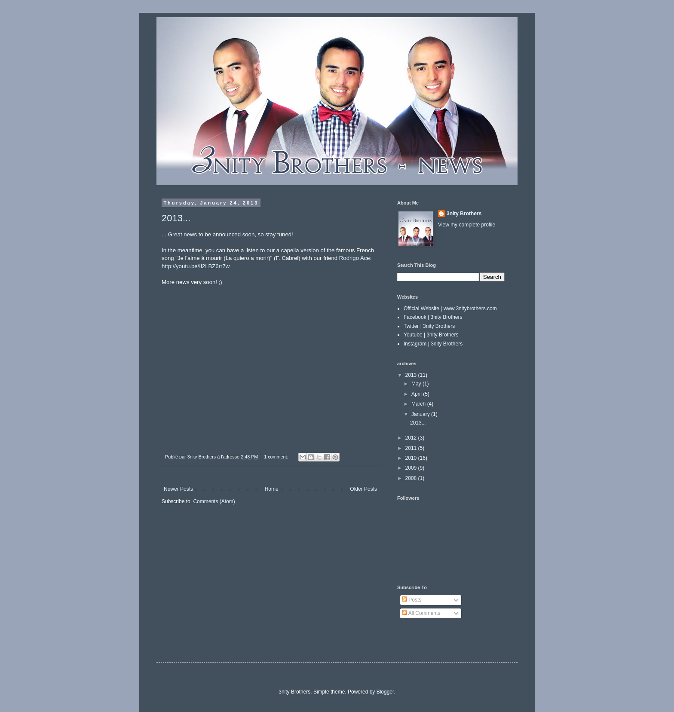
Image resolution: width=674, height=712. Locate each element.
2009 (411, 468)
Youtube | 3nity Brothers (431, 335)
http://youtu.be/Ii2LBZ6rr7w (196, 266)
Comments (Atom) (214, 501)
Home (272, 489)
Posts (411, 600)
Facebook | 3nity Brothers (433, 317)
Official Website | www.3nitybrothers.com (450, 309)
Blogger (385, 692)
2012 (411, 438)
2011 (411, 448)
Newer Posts (178, 489)
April (417, 394)
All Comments (421, 613)
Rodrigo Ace (354, 258)
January (421, 414)
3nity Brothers (464, 214)
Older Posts (363, 489)
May (417, 384)
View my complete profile (466, 225)
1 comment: (276, 456)
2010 (411, 458)
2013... (176, 218)
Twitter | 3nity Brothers (429, 326)
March (419, 404)
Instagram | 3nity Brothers (433, 344)
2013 (411, 375)
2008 (411, 478)
